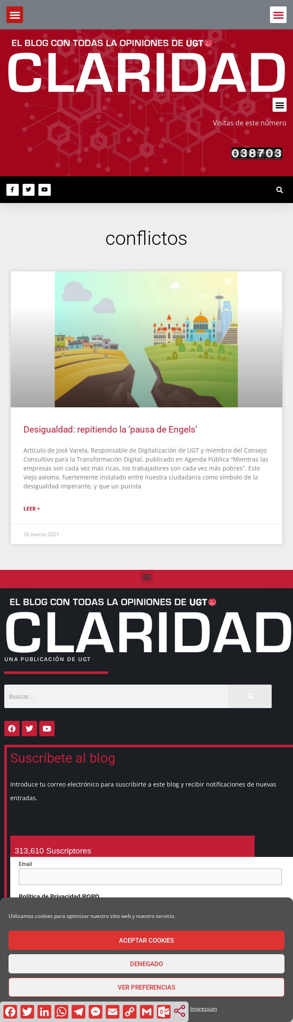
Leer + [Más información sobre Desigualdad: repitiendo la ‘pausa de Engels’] (31, 508)
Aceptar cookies (146, 940)
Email (25, 864)
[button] (278, 14)
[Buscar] (250, 696)
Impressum (203, 1008)
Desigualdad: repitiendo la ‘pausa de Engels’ (110, 429)
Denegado (146, 964)
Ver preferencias (146, 987)
